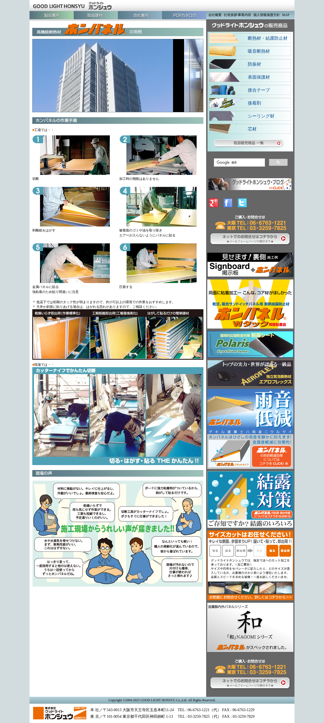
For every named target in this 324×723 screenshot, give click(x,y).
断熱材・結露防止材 (268, 38)
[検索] (239, 162)
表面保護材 (259, 77)
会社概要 (215, 15)
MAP (285, 15)
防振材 (254, 64)
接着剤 (254, 103)
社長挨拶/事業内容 (237, 15)
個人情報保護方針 (266, 15)
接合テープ (259, 90)
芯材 (252, 129)
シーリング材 (261, 116)
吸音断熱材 (259, 51)
